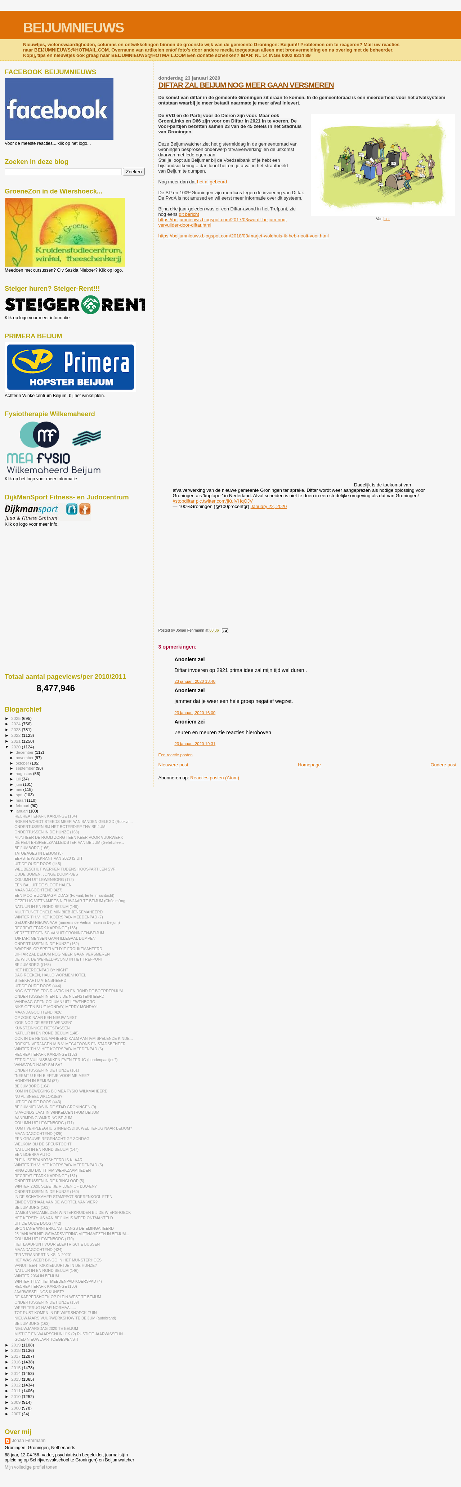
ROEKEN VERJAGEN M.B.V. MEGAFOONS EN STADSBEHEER (70, 1044)
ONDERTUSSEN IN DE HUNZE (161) (46, 1070)
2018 (16, 1350)
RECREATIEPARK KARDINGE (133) (45, 928)
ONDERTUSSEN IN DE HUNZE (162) (46, 943)
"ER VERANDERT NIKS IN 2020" (42, 1254)
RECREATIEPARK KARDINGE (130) (45, 1286)
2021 (16, 741)
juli (19, 779)
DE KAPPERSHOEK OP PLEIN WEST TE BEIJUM (57, 1297)
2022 (16, 735)
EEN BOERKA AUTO (32, 1154)
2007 (16, 1413)
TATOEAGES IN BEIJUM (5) (38, 853)
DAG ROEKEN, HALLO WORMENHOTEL (50, 975)
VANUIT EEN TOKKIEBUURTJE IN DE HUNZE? (55, 1265)
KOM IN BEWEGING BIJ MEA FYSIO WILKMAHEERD (61, 1091)
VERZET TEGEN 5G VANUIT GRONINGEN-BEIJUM (59, 933)
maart (21, 800)
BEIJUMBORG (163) (32, 1207)
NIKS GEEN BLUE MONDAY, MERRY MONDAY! (56, 1007)
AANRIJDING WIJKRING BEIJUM (43, 1118)
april (20, 795)
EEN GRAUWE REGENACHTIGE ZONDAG (51, 1138)
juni (19, 784)
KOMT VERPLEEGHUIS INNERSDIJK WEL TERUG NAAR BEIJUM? (73, 1128)
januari (22, 811)
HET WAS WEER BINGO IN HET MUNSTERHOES (58, 1260)
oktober (23, 763)
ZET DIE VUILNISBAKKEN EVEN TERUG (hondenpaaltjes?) (66, 1060)
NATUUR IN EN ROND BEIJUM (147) (46, 1149)
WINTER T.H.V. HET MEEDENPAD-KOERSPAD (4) (58, 1281)
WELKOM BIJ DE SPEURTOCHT (42, 1144)
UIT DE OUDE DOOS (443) (37, 1102)
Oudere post (443, 764)
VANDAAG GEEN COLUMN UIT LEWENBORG (54, 1002)
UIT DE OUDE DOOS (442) (37, 1223)
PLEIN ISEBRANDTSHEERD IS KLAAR (48, 1160)
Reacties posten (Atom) (214, 777)
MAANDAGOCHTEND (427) (38, 890)
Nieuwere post (173, 764)
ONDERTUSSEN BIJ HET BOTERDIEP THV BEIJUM (60, 826)
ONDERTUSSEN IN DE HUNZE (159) (46, 1302)
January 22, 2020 (269, 506)
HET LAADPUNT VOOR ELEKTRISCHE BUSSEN (57, 1244)
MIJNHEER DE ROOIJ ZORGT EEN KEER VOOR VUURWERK (68, 837)
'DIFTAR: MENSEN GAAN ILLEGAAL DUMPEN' (55, 938)
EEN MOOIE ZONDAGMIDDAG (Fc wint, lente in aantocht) (64, 895)
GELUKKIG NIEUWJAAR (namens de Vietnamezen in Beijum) (67, 922)
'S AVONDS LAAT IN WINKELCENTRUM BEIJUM (56, 1112)
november (25, 758)
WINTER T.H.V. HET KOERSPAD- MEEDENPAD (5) (58, 1165)
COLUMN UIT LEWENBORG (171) (44, 1123)
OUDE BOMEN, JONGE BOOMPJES (46, 874)
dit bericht (189, 214)
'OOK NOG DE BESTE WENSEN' (43, 1022)
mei (19, 789)
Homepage (309, 764)
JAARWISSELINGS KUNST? (39, 1292)
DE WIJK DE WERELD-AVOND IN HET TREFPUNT (58, 959)
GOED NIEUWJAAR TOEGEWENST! (46, 1339)
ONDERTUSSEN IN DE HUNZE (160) (46, 1191)
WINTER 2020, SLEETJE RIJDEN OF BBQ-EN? (55, 1186)
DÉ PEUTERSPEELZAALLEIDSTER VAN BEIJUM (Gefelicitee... (69, 842)
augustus (24, 773)
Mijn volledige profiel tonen (31, 1467)
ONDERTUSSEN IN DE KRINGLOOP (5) (49, 1181)
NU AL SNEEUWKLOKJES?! (38, 1096)
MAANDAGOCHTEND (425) (38, 1133)
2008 (16, 1408)
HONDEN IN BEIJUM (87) (36, 1080)
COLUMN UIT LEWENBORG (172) (44, 879)
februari (23, 805)
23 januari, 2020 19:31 (194, 744)
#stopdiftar (183, 501)
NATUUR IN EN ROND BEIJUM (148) (46, 1033)
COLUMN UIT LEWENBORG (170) (44, 1239)
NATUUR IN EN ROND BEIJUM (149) (46, 906)
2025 (16, 718)
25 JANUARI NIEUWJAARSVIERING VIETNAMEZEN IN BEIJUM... (71, 1234)
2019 (16, 1345)
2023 (16, 729)
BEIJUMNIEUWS (73, 27)
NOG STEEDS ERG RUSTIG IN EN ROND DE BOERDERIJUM (68, 991)
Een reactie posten (175, 755)
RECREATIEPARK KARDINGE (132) (45, 1054)
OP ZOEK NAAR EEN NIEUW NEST (45, 1017)
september (26, 768)
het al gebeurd (212, 181)
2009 (16, 1402)
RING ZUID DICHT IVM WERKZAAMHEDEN (52, 1170)
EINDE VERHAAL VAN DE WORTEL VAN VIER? (56, 1202)
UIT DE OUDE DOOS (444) (37, 986)
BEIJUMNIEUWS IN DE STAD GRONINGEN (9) (55, 1107)
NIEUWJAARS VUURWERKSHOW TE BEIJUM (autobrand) (65, 1318)
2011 (16, 1390)
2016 (16, 1361)
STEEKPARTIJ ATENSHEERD (40, 980)
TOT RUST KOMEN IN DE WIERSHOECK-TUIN (55, 1312)
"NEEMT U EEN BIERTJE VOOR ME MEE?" (52, 1075)
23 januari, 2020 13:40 (194, 681)
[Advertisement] (37, 566)
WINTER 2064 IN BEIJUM (36, 1276)
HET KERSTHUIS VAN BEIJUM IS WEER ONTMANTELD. (64, 1218)
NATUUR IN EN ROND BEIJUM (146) (46, 1270)
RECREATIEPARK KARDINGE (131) (45, 1176)
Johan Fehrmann (28, 1440)
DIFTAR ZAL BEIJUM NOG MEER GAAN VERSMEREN (246, 85)
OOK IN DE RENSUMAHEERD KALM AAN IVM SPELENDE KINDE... (73, 1038)
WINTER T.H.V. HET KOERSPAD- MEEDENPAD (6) (58, 1049)
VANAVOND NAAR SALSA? (38, 1065)
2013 (16, 1379)
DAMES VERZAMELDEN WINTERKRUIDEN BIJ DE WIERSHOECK (72, 1212)
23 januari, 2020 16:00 (194, 713)
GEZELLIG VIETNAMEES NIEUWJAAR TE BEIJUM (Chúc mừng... (71, 901)
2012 (16, 1385)
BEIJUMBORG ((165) (32, 964)
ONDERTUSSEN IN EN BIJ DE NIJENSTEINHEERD (59, 996)
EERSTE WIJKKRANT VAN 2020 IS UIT (48, 858)
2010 (16, 1396)
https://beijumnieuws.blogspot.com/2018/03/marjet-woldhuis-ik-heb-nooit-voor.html (243, 236)
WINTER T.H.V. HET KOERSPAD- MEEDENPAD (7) (58, 917)
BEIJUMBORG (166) (32, 848)
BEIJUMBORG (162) (32, 1323)
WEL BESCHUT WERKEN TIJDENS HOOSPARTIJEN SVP (64, 869)
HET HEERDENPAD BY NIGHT (41, 970)
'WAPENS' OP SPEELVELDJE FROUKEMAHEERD (58, 949)
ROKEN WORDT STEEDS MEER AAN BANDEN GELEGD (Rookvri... (73, 821)
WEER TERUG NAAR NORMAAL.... (45, 1307)
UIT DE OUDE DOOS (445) (37, 864)
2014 (16, 1373)
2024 (16, 723)
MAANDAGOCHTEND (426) (38, 1012)
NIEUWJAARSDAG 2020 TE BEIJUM (46, 1328)
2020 (16, 746)
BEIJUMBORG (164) (32, 1086)
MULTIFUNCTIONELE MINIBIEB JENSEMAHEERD (58, 912)
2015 (16, 1367)
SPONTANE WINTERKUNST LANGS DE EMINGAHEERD (64, 1228)
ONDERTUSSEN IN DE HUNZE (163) (46, 832)
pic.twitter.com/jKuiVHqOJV (224, 501)
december (25, 752)
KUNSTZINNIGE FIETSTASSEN (42, 1028)
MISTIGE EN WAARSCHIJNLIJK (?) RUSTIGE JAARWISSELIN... (70, 1334)
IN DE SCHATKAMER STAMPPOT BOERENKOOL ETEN (63, 1196)
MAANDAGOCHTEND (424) (38, 1249)
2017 (16, 1356)
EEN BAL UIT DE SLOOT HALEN (43, 885)
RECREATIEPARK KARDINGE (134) (45, 816)
